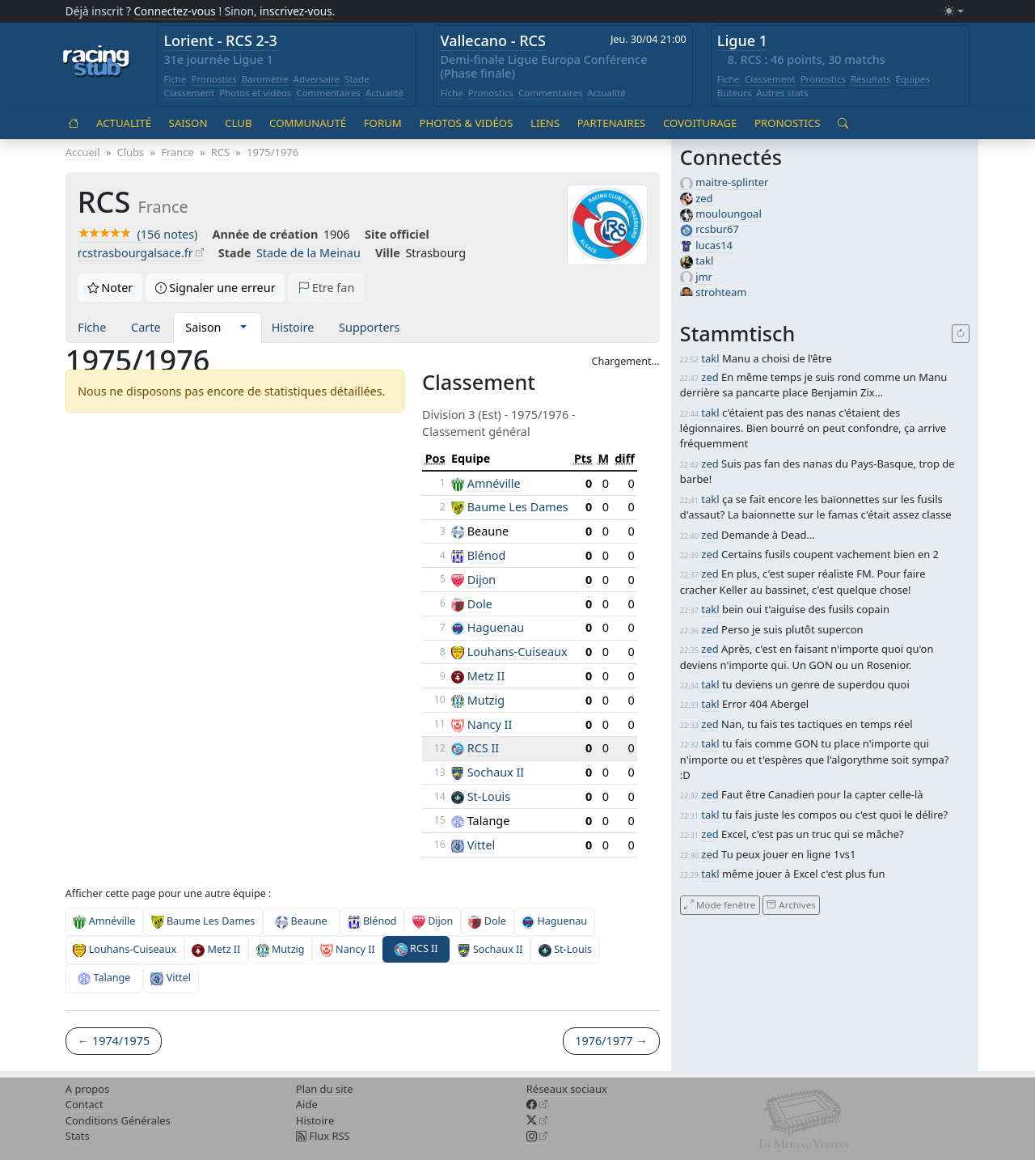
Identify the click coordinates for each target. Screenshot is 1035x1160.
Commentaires (328, 93)
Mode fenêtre (719, 905)
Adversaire (317, 79)
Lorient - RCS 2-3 (220, 40)
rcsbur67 (717, 229)
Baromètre (265, 79)
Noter (110, 287)
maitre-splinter (731, 182)
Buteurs (734, 93)
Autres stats (782, 93)
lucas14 (714, 245)
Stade (357, 79)
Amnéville (494, 483)
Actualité (384, 93)
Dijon (481, 579)
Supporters (369, 327)
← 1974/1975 (114, 1040)
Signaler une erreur (215, 287)
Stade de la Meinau (308, 252)
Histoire (293, 327)
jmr (703, 276)
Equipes (912, 79)
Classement (188, 93)
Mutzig (486, 700)
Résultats (871, 79)
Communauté (307, 123)
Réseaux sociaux (566, 1089)
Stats (77, 1135)
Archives (791, 905)
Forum (383, 123)
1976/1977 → (611, 1040)
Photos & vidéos (466, 123)
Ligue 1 (742, 40)
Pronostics (213, 79)
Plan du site (324, 1089)
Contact (84, 1104)
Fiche (174, 79)
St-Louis (488, 796)
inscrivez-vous (296, 11)
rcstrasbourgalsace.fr (135, 252)
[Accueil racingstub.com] (97, 62)
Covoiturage (700, 123)
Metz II (486, 676)
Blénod (486, 555)
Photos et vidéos (255, 93)
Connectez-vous (174, 11)
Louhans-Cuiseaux (517, 651)
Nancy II (490, 724)
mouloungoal (728, 213)
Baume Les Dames (517, 506)
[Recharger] (961, 334)
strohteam (720, 292)
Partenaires (611, 123)
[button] (243, 327)
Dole (479, 604)
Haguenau (495, 627)
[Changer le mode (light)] (953, 11)
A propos (87, 1089)
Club (238, 123)
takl (704, 260)
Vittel (481, 845)
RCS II (483, 748)
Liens (545, 123)
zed (703, 198)
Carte (145, 327)
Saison (188, 123)
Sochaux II (496, 772)
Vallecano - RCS (493, 40)
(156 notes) (138, 234)
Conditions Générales (118, 1120)
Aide (307, 1104)
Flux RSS (323, 1135)
